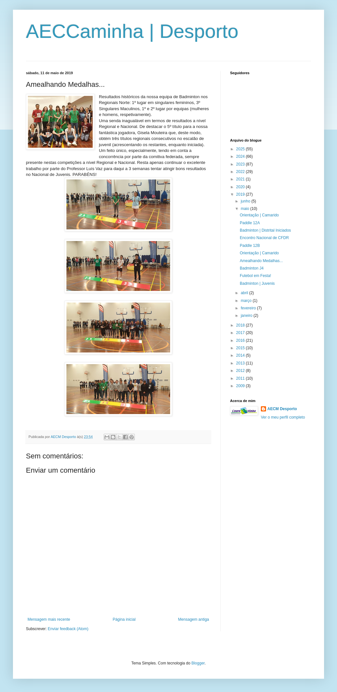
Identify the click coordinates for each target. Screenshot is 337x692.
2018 (241, 325)
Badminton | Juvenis (257, 283)
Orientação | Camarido (259, 215)
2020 (241, 187)
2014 (241, 355)
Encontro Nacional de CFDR (264, 238)
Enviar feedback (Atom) (68, 629)
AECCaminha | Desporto (132, 31)
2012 (241, 370)
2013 (241, 363)
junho (246, 201)
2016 (241, 340)
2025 (241, 149)
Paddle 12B (250, 245)
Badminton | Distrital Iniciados (265, 230)
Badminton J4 (251, 268)
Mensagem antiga (193, 619)
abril (245, 293)
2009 (241, 386)
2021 (241, 179)
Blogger (198, 663)
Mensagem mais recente (49, 619)
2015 (241, 348)
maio (245, 208)
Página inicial (124, 619)
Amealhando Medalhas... (261, 261)
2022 (241, 171)
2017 (241, 332)
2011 (241, 378)
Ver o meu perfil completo (283, 417)
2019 (241, 194)
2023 (241, 164)
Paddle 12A (250, 223)
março (247, 300)
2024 (241, 156)
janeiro (247, 315)
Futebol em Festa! (255, 275)
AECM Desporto (282, 409)
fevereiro (249, 308)
